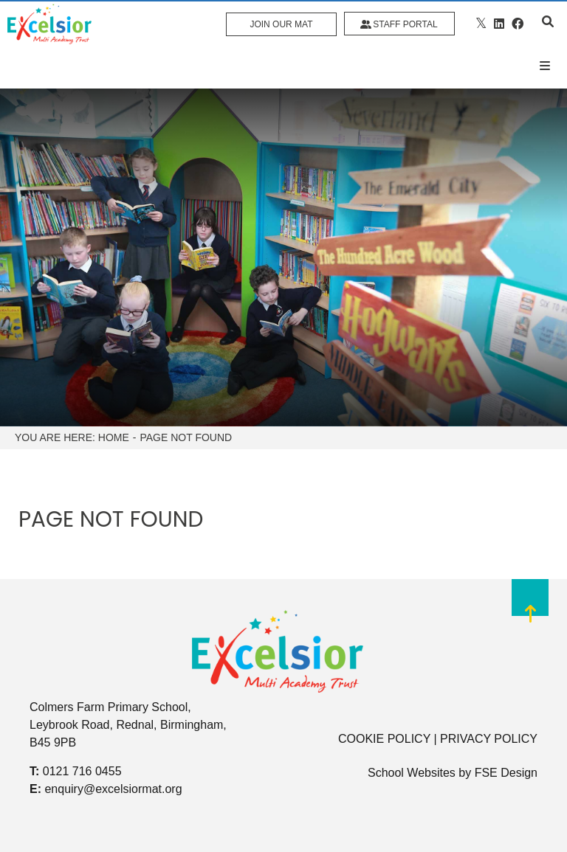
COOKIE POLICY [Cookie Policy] (384, 738)
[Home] (49, 24)
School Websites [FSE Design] (412, 772)
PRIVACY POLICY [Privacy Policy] (488, 738)
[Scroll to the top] (530, 610)
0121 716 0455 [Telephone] (82, 771)
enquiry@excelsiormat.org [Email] (113, 789)
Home (113, 437)
